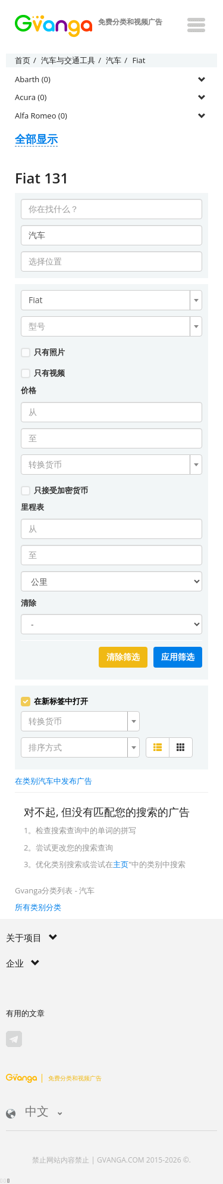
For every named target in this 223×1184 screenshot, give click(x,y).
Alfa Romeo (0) (41, 115)
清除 (28, 602)
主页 (120, 864)
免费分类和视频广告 (54, 1078)
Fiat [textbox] (36, 300)
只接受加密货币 (54, 490)
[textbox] (108, 326)
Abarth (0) (33, 79)
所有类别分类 (38, 907)
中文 (34, 1112)
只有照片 (43, 352)
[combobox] (111, 300)
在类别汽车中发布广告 (53, 780)
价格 (28, 390)
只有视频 (43, 372)
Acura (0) (30, 97)
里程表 (32, 506)
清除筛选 (123, 657)
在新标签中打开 (54, 701)
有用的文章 (25, 1013)
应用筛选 (177, 657)
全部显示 (36, 139)
